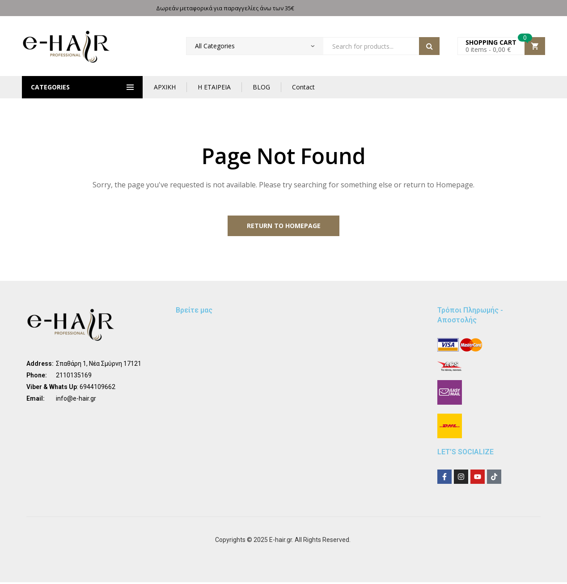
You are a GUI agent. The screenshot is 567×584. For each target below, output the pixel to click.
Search (429, 46)
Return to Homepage (284, 226)
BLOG (261, 87)
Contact (303, 87)
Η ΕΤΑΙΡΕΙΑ (214, 87)
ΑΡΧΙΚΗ (165, 87)
